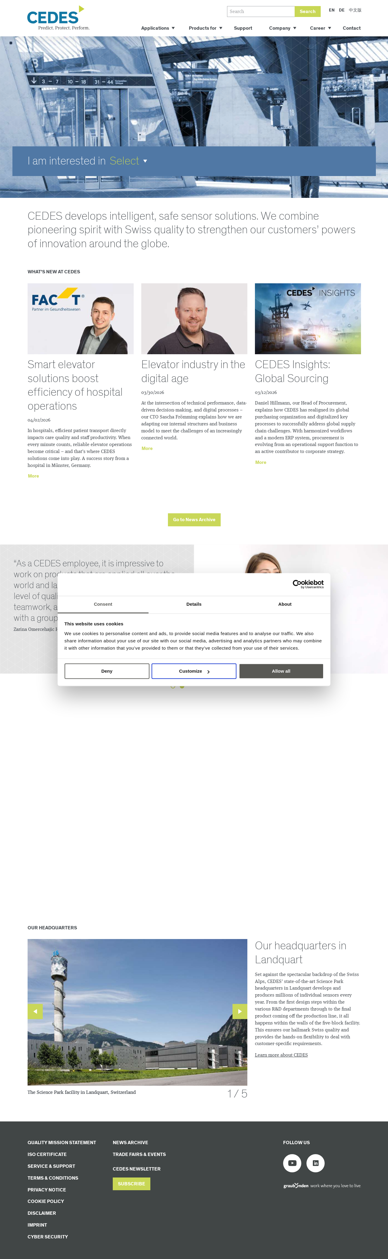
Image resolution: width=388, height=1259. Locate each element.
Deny (106, 671)
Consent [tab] (103, 604)
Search (308, 11)
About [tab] (285, 604)
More (33, 476)
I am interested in (67, 161)
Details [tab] (194, 604)
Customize (194, 671)
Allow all (281, 671)
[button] (130, 161)
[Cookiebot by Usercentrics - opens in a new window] (297, 584)
